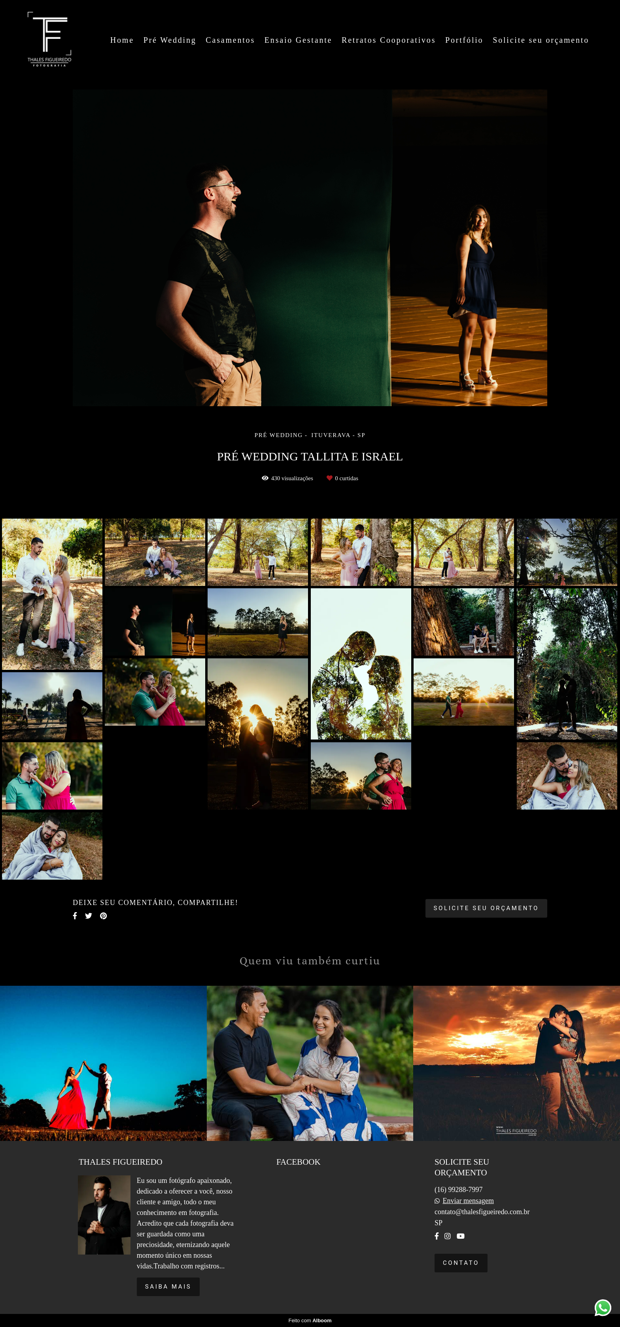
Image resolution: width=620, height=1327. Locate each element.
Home (122, 40)
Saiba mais (168, 1286)
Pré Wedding (170, 40)
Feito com (309, 1320)
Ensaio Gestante (298, 40)
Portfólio (464, 40)
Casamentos (230, 40)
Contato (461, 1262)
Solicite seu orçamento (541, 40)
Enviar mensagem (467, 1200)
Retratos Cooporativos (389, 40)
